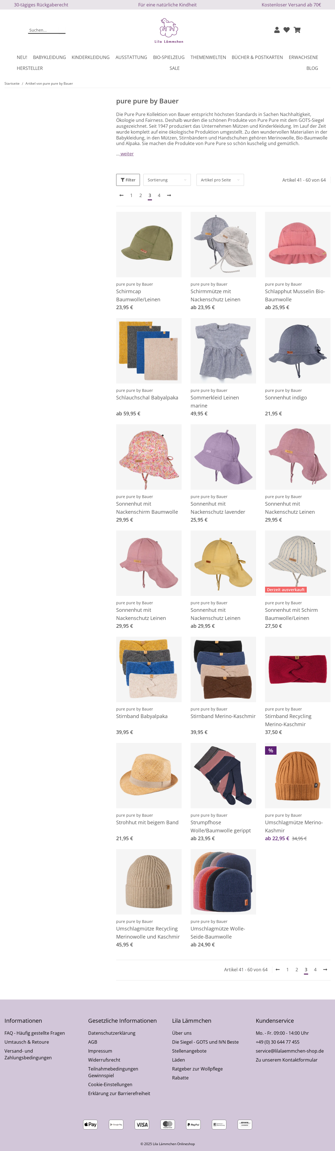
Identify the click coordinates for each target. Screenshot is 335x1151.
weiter (127, 154)
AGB (92, 1042)
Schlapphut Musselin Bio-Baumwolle (295, 295)
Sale (175, 68)
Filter (128, 180)
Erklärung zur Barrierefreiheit (119, 1093)
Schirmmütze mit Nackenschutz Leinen (215, 295)
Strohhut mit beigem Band (147, 822)
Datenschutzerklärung (111, 1033)
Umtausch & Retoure (26, 1042)
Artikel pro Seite (216, 180)
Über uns (182, 1033)
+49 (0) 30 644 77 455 (277, 1042)
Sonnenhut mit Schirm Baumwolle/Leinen (291, 614)
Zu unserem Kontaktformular (287, 1060)
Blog (312, 68)
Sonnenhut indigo (286, 397)
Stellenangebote (189, 1051)
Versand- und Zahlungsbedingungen (28, 1054)
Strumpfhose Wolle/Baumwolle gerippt (221, 826)
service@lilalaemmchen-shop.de (290, 1051)
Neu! (22, 57)
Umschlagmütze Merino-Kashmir (294, 826)
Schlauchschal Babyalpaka (147, 397)
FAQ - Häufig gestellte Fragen (34, 1033)
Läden (178, 1060)
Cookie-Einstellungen (110, 1084)
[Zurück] (121, 195)
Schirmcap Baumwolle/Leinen (138, 295)
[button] (277, 30)
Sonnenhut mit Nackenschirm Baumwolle (147, 507)
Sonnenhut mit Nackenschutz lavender (218, 507)
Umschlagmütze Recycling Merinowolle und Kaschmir (148, 932)
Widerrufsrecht (104, 1060)
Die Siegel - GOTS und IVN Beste (205, 1042)
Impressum (100, 1051)
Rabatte (180, 1078)
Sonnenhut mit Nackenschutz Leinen (290, 507)
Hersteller (30, 68)
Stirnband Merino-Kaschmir (223, 716)
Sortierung (158, 180)
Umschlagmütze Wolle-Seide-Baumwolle (218, 932)
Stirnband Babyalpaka (142, 716)
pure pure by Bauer (134, 284)
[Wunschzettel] (287, 30)
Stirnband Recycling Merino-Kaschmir (288, 720)
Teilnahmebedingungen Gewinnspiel (113, 1072)
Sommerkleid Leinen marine (215, 401)
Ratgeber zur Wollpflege (197, 1069)
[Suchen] (43, 30)
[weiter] (169, 195)
